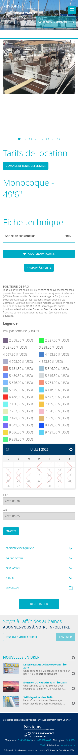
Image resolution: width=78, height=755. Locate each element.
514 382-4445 (25, 740)
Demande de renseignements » (26, 166)
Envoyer (11, 531)
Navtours (19, 10)
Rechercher (39, 604)
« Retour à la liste (39, 267)
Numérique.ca (68, 745)
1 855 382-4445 (43, 740)
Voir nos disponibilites (56, 22)
